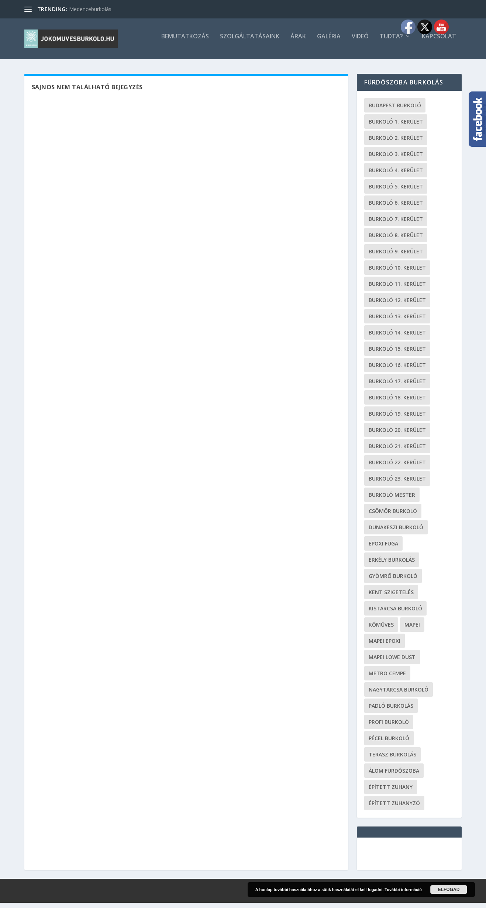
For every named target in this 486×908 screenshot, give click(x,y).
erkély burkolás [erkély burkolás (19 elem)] (392, 564)
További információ (403, 889)
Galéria (329, 41)
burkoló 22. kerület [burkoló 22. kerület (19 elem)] (397, 467)
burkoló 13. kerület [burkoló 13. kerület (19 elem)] (397, 321)
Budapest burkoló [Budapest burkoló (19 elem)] (395, 110)
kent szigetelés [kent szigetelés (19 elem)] (391, 597)
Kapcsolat (439, 41)
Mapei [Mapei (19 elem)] (412, 629)
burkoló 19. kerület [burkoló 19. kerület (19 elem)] (397, 418)
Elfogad (449, 889)
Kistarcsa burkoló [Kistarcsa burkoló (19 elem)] (395, 613)
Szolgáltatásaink (249, 41)
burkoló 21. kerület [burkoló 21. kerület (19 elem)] (397, 451)
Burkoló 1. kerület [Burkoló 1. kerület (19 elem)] (396, 126)
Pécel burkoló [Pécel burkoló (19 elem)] (389, 743)
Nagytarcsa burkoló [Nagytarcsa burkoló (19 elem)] (398, 694)
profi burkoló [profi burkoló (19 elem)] (389, 727)
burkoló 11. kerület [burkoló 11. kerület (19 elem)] (397, 288)
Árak (298, 41)
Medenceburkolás (90, 9)
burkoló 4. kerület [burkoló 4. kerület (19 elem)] (396, 175)
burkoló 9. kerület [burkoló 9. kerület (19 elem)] (396, 256)
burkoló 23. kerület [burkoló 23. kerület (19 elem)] (397, 483)
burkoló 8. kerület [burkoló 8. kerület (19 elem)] (396, 240)
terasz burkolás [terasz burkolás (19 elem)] (392, 759)
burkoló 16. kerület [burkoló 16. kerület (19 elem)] (397, 370)
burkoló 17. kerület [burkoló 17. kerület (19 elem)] (397, 386)
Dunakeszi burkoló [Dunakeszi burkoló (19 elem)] (396, 532)
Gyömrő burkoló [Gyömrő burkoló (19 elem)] (393, 581)
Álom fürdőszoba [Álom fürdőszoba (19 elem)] (394, 775)
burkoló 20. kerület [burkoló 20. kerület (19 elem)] (397, 435)
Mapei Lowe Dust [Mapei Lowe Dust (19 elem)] (392, 662)
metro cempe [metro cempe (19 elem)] (387, 678)
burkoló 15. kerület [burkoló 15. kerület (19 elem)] (397, 353)
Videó (360, 41)
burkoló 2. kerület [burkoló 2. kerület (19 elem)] (396, 142)
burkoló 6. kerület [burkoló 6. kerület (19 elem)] (396, 207)
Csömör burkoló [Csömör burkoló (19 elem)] (393, 516)
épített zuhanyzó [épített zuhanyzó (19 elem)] (394, 808)
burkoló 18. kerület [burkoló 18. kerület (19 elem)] (397, 402)
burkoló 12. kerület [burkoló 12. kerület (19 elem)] (397, 305)
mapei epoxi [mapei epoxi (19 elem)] (384, 645)
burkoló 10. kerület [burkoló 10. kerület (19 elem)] (397, 272)
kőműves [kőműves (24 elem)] (381, 629)
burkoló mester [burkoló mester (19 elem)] (392, 499)
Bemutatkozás (185, 41)
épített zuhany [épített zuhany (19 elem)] (391, 792)
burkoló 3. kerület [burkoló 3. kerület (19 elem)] (396, 159)
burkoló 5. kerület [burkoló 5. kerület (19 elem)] (396, 191)
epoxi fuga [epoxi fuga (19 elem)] (383, 548)
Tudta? (391, 41)
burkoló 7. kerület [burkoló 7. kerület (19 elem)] (396, 224)
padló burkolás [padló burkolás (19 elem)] (391, 710)
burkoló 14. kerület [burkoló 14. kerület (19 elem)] (397, 337)
